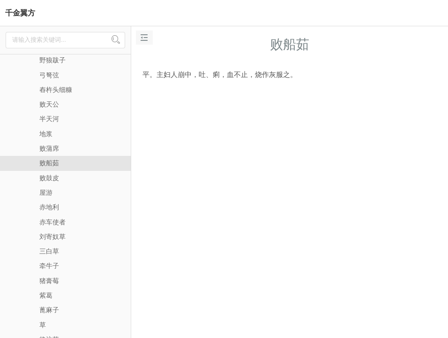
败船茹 (49, 163)
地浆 (45, 134)
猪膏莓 (49, 280)
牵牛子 (49, 265)
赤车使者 (52, 222)
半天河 (49, 119)
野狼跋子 (52, 60)
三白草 (49, 251)
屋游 (45, 192)
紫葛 (45, 295)
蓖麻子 (49, 310)
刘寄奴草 (52, 236)
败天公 (49, 104)
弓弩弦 (49, 75)
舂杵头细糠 (55, 89)
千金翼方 (20, 13)
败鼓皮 (49, 178)
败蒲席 (49, 148)
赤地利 (49, 207)
